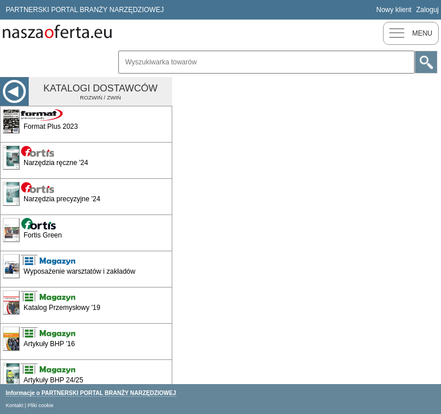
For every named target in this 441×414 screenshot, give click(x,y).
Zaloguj (427, 10)
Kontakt (15, 405)
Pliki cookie (40, 405)
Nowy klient (393, 10)
